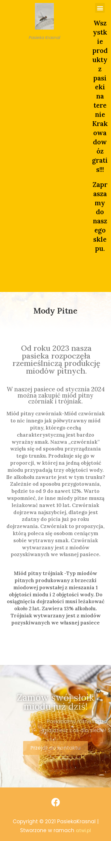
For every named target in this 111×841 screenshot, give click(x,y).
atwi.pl (83, 830)
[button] (100, 8)
